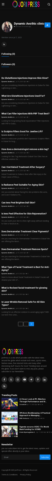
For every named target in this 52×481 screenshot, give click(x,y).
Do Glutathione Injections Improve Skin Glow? (24, 78)
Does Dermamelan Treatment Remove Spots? (24, 249)
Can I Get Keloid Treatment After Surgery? (23, 167)
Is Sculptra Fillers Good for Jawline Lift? (22, 131)
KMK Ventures (24, 418)
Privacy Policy (25, 474)
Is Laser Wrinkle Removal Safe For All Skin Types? (23, 303)
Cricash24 (22, 404)
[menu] (3, 4)
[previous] (20, 324)
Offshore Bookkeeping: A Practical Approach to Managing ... (34, 414)
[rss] (4, 386)
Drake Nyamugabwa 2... (27, 432)
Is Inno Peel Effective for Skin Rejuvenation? (24, 213)
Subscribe (45, 457)
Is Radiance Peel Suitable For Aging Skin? (22, 184)
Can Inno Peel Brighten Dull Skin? (18, 202)
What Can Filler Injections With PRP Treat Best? (25, 113)
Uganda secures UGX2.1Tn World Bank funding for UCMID (34, 428)
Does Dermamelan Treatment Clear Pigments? (25, 231)
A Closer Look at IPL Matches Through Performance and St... (33, 400)
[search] (49, 4)
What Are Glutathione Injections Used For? (23, 96)
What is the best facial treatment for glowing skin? (24, 289)
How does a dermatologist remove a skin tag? (25, 149)
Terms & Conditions (9, 474)
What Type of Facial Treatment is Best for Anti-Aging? (25, 268)
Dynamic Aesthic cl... (8, 81)
